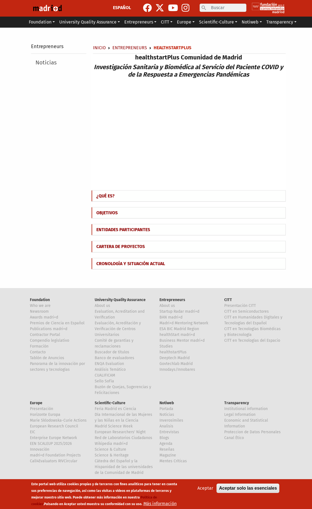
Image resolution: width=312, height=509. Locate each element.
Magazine (167, 455)
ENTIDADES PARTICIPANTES (123, 229)
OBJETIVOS (107, 212)
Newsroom (39, 311)
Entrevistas (169, 432)
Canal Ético (234, 437)
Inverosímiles (171, 420)
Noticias (46, 62)
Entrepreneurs (47, 46)
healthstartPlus (173, 352)
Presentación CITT (240, 305)
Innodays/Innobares (177, 369)
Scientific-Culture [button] (216, 22)
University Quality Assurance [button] (88, 22)
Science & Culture (110, 449)
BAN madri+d (170, 317)
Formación (39, 346)
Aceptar (205, 488)
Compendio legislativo (49, 340)
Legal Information (240, 414)
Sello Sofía (104, 381)
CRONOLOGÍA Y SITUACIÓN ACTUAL (130, 263)
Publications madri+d (48, 329)
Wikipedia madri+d (111, 443)
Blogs (164, 437)
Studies (166, 346)
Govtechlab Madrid (176, 363)
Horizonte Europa (45, 414)
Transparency (236, 403)
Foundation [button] (40, 22)
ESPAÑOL (122, 7)
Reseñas (166, 449)
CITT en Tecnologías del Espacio (252, 340)
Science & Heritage (112, 455)
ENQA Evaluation (109, 363)
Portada (166, 408)
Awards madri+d (44, 317)
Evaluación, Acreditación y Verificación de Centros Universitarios (118, 329)
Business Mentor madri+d (182, 340)
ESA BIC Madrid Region (179, 329)
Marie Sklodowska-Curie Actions (58, 420)
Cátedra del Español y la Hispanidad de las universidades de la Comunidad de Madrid (124, 467)
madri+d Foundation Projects (55, 455)
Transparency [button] (279, 22)
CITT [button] (165, 22)
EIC (32, 432)
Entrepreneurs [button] (138, 22)
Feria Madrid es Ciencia (115, 408)
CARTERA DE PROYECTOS (120, 246)
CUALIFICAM (105, 375)
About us (102, 305)
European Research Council (54, 426)
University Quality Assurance (120, 299)
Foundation (40, 299)
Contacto (38, 352)
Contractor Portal (45, 334)
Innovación (39, 449)
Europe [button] (184, 22)
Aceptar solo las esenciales (248, 488)
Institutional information (246, 408)
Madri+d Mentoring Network (183, 323)
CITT (228, 299)
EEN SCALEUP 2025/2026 (51, 443)
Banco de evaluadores (114, 358)
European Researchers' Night (120, 432)
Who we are (40, 305)
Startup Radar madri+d (179, 311)
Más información (160, 503)
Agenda (165, 443)
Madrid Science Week (114, 426)
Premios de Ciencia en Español (57, 323)
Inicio (99, 47)
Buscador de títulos (112, 352)
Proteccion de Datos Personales (252, 432)
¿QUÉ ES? (105, 196)
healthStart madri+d (177, 334)
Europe (36, 403)
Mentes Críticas (173, 461)
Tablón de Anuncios (47, 358)
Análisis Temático (110, 369)
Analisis (166, 426)
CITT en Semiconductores (246, 311)
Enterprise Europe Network (53, 437)
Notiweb (166, 403)
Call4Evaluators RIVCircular (53, 461)
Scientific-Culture (110, 403)
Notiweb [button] (250, 22)
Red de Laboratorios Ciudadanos (123, 437)
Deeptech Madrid (174, 358)
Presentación (41, 408)
